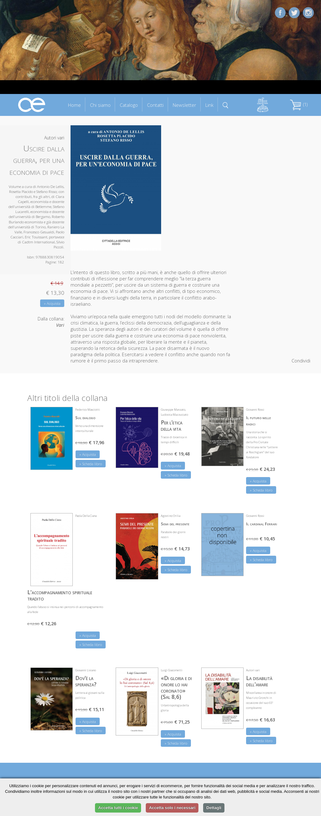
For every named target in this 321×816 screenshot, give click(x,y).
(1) (299, 104)
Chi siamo (100, 105)
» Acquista (52, 303)
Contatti (155, 105)
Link (209, 105)
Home (74, 105)
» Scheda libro (90, 463)
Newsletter (184, 105)
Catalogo (129, 105)
